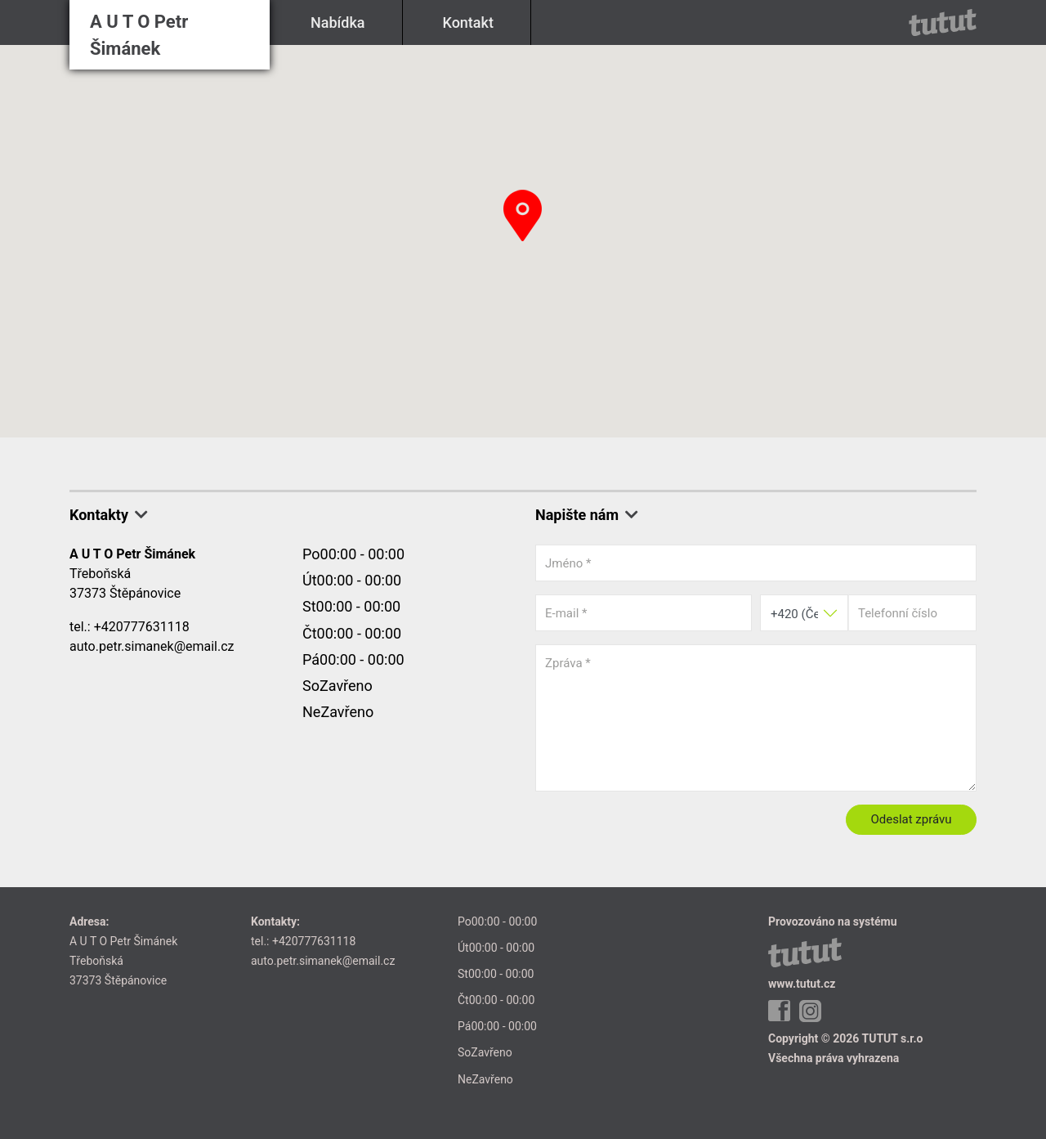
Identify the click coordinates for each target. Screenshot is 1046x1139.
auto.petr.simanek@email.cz (152, 646)
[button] (522, 215)
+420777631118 (142, 627)
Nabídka (338, 22)
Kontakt (468, 22)
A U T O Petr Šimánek (139, 35)
